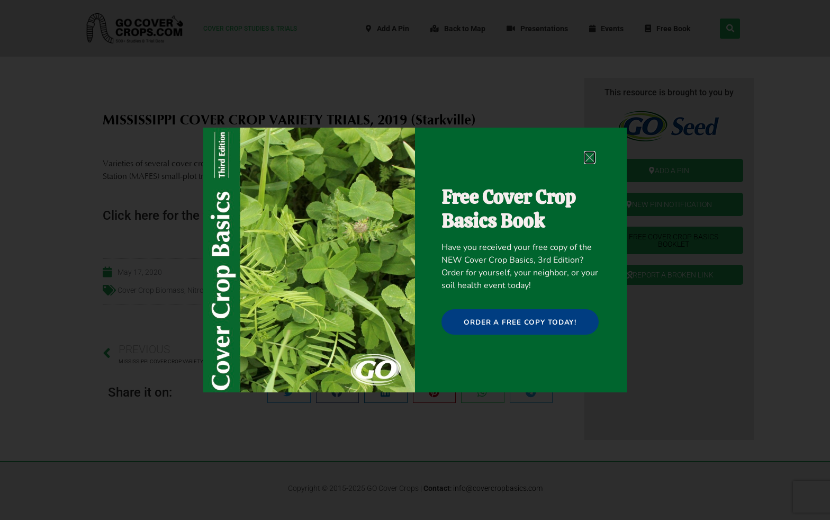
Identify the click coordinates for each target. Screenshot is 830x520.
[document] (415, 260)
